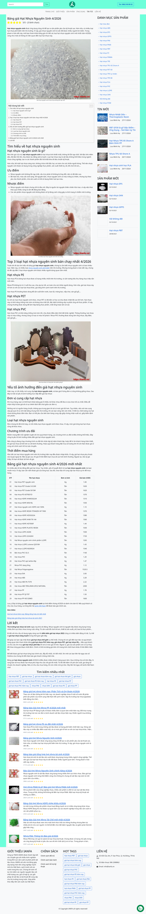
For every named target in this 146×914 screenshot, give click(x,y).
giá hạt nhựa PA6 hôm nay (74, 884)
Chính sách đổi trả (47, 856)
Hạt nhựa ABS (104, 28)
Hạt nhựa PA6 (104, 40)
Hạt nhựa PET (17, 122)
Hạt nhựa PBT (14, 676)
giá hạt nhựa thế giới (63, 676)
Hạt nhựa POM (104, 103)
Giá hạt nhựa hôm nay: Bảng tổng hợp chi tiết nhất (26, 614)
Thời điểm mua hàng (19, 136)
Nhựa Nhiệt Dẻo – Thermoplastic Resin (119, 115)
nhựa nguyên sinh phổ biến (38, 268)
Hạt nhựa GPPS (104, 36)
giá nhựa (77, 676)
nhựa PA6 (35, 686)
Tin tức (90, 11)
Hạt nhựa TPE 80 (105, 78)
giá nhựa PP (72, 686)
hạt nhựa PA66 (70, 888)
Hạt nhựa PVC (17, 124)
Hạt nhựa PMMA (105, 57)
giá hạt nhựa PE (59, 686)
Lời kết (12, 140)
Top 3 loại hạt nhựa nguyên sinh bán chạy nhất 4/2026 (29, 117)
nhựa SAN (46, 686)
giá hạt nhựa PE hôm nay (34, 681)
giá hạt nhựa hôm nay (43, 676)
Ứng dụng (80, 11)
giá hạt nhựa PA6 (83, 879)
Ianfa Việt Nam (40, 606)
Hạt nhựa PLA (104, 82)
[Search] (25, 4)
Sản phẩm (70, 11)
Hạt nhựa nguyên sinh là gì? (22, 111)
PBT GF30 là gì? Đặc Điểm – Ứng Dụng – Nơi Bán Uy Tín (122, 128)
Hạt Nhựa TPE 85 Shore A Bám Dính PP (121, 141)
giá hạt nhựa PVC (15, 681)
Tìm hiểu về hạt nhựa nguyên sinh (22, 108)
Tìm (46, 4)
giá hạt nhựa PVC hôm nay (19, 686)
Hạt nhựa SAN (104, 95)
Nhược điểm (17, 115)
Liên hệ (98, 11)
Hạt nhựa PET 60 (105, 70)
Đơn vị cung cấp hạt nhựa (21, 129)
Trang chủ (49, 11)
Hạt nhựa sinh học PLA (120, 165)
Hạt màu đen (104, 24)
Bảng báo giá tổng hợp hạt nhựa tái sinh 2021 (24, 618)
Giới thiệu (60, 11)
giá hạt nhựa (27, 676)
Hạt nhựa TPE (104, 61)
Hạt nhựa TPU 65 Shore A (108, 65)
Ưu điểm (16, 113)
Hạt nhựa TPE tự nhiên (107, 74)
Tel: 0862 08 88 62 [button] (126, 4)
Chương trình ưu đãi (19, 133)
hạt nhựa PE (51, 681)
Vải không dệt (104, 99)
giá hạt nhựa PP (65, 681)
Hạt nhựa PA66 (104, 45)
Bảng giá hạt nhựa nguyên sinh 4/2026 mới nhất (27, 138)
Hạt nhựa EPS (104, 32)
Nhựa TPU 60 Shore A (119, 153)
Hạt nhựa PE (17, 120)
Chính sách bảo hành (49, 860)
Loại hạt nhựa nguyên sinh (21, 131)
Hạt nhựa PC (103, 53)
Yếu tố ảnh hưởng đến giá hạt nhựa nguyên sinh (27, 127)
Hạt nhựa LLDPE (105, 90)
